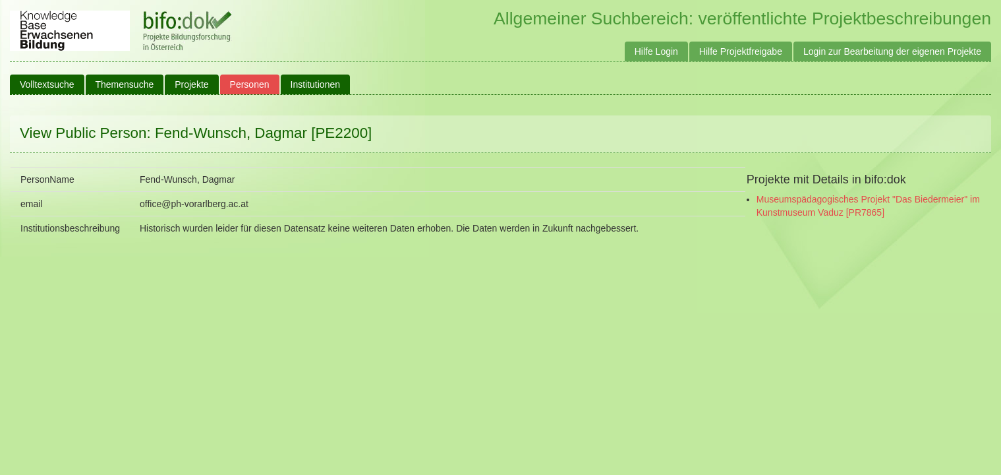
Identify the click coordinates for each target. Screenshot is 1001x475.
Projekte (191, 84)
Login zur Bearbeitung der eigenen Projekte (892, 51)
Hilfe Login (656, 51)
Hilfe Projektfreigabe (740, 51)
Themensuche (125, 84)
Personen (250, 84)
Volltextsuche (47, 84)
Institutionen (316, 84)
